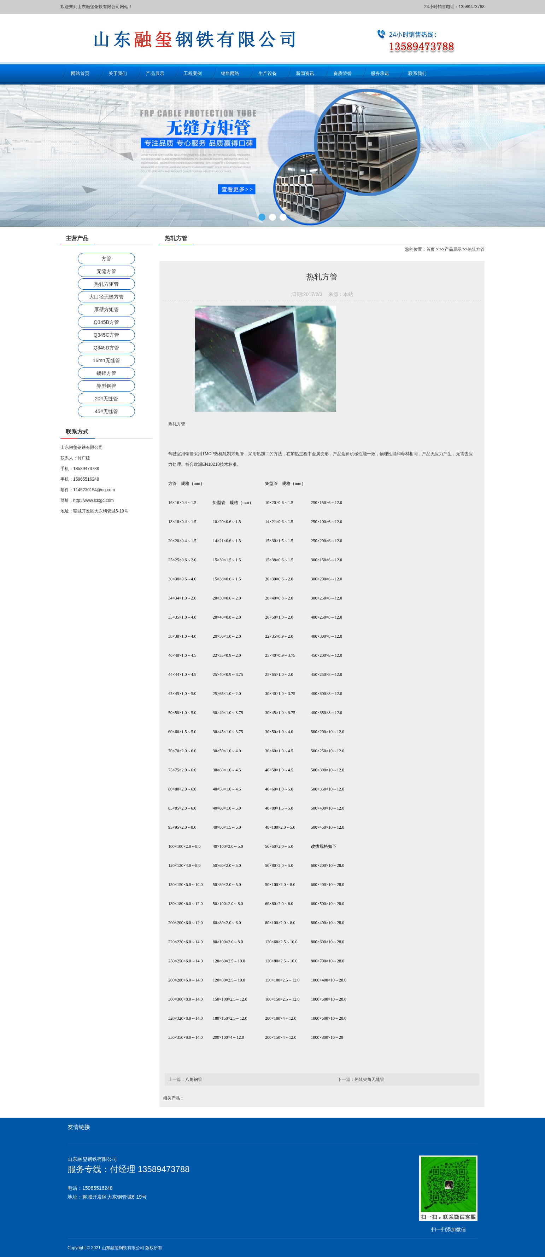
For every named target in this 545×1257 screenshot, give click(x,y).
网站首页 (80, 73)
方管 (106, 258)
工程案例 (192, 73)
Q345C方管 (106, 335)
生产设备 (267, 73)
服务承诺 (380, 73)
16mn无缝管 (106, 360)
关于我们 (118, 73)
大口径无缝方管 (106, 297)
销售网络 (230, 73)
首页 (430, 249)
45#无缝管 (106, 411)
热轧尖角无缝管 (369, 1079)
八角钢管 (193, 1079)
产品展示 (155, 73)
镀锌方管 (106, 373)
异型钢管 (106, 386)
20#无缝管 (106, 398)
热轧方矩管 (106, 284)
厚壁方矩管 (106, 309)
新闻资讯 (305, 73)
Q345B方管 (106, 322)
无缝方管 (106, 271)
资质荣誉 (342, 73)
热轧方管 (476, 249)
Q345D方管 (106, 348)
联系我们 (417, 73)
